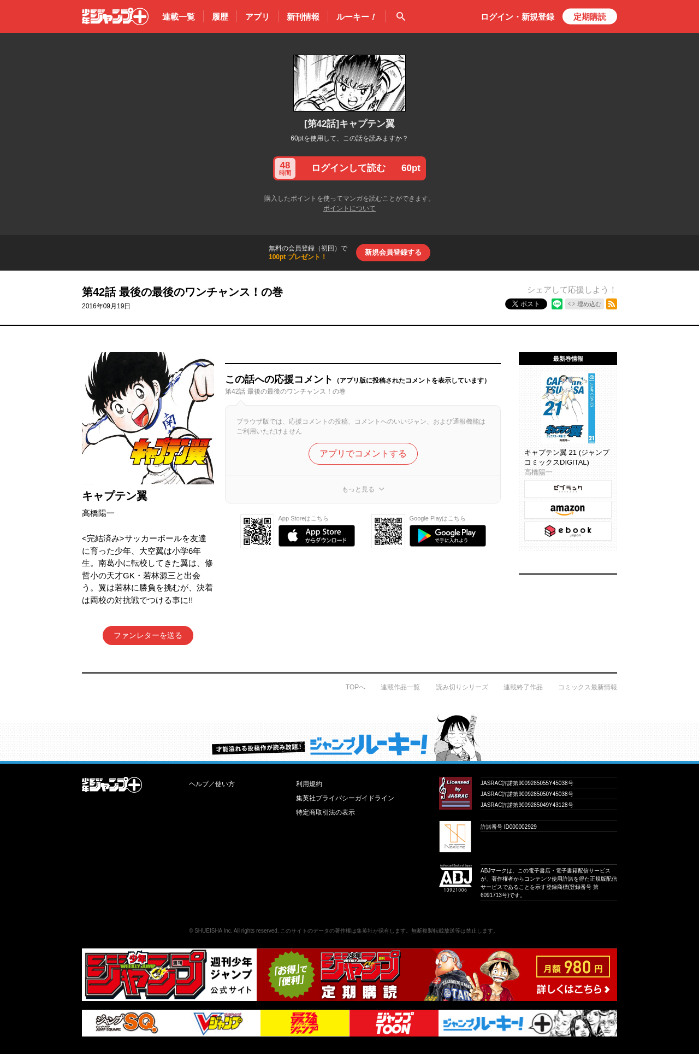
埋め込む (589, 304)
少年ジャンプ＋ (115, 16)
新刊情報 (303, 16)
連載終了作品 (523, 687)
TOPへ (355, 687)
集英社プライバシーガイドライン (345, 798)
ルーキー (356, 16)
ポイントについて (349, 208)
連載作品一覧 (400, 687)
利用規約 (309, 784)
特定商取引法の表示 (325, 812)
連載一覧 (178, 16)
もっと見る (358, 489)
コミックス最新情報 (587, 687)
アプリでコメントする (363, 453)
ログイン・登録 (517, 16)
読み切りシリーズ (462, 687)
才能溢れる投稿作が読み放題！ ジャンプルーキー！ (349, 737)
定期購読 (589, 16)
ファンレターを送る (148, 635)
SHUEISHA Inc (212, 931)
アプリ (257, 16)
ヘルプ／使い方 (212, 784)
